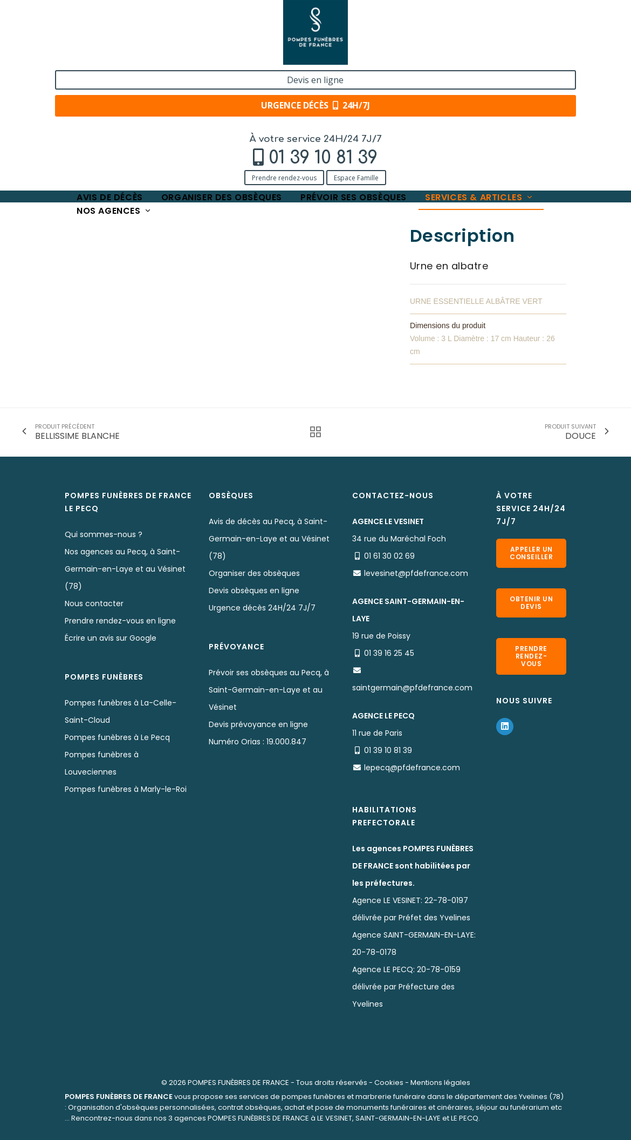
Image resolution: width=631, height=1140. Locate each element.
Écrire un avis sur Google (110, 638)
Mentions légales (440, 1082)
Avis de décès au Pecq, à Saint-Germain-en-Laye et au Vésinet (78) (269, 538)
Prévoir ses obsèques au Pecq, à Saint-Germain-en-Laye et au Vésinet (269, 689)
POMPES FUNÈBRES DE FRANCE (238, 1082)
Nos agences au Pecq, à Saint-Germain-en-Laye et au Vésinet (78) (125, 569)
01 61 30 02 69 (389, 556)
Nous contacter (94, 603)
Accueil (78, 109)
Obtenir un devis (531, 602)
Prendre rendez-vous (74, 55)
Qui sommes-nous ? (103, 534)
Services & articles (479, 77)
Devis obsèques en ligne (254, 590)
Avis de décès (110, 77)
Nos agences (114, 90)
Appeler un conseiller (531, 553)
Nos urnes (203, 109)
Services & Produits (139, 109)
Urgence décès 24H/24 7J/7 (262, 607)
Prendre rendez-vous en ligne (120, 620)
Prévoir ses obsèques (353, 77)
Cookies (388, 1082)
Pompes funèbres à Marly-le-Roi (126, 789)
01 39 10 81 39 (113, 35)
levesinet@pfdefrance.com (416, 573)
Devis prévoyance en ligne (258, 724)
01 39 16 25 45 (389, 653)
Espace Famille (146, 55)
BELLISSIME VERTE (264, 109)
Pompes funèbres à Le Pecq (117, 737)
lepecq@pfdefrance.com (412, 767)
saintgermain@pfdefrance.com (412, 687)
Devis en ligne (525, 20)
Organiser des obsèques (221, 77)
